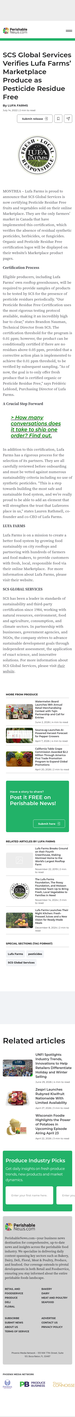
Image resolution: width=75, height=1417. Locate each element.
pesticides (35, 953)
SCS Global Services (21, 962)
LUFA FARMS (18, 105)
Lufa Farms (15, 953)
